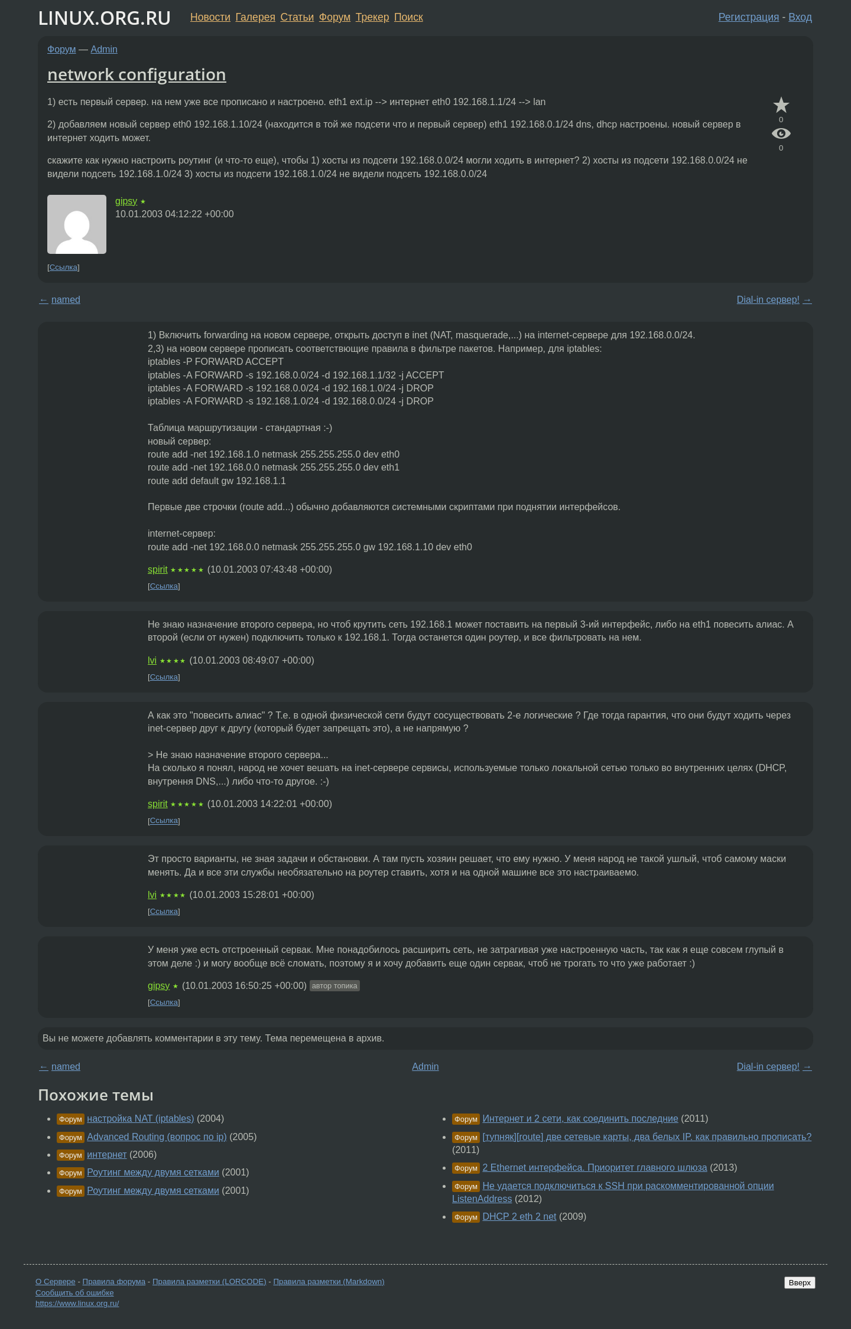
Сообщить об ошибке (74, 1292)
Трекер (372, 17)
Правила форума (114, 1281)
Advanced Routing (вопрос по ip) (156, 1137)
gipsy (126, 201)
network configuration (136, 74)
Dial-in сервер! (768, 300)
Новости (210, 17)
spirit (158, 569)
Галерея (255, 17)
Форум (334, 17)
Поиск (408, 17)
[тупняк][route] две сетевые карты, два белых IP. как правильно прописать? (646, 1137)
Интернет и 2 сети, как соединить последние (580, 1119)
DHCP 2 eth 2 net (519, 1217)
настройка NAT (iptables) (140, 1119)
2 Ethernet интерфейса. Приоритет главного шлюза (594, 1168)
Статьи (297, 17)
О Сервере (55, 1281)
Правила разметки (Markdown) (328, 1281)
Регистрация (749, 17)
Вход (800, 17)
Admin (104, 49)
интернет (106, 1155)
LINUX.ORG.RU (104, 17)
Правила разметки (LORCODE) (209, 1281)
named (65, 300)
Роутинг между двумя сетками (153, 1172)
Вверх (800, 1282)
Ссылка (63, 267)
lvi (152, 660)
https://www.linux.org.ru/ (77, 1303)
